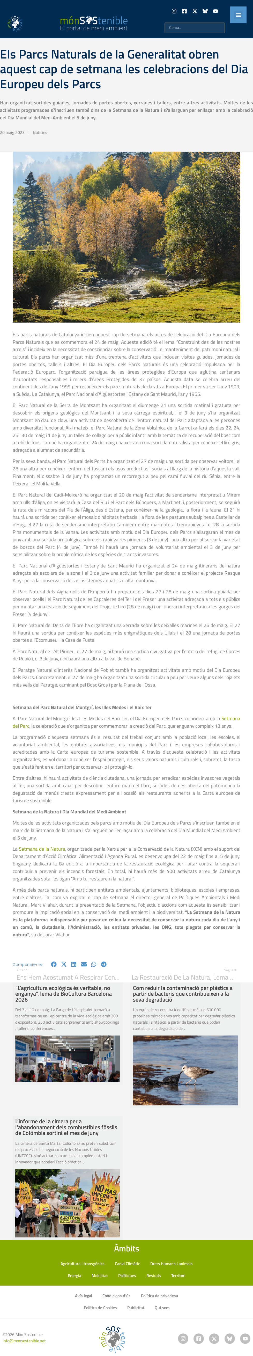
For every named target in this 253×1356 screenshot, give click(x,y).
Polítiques (127, 1275)
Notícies (40, 132)
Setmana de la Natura (42, 848)
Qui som (162, 1307)
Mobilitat (100, 1275)
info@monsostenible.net (24, 1341)
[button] (238, 15)
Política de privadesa (159, 1296)
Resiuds (153, 1275)
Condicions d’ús (116, 1296)
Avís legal (83, 1296)
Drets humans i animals (171, 1263)
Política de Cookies (100, 1307)
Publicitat (135, 1307)
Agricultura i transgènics (83, 1263)
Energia (74, 1275)
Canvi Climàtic (127, 1263)
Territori (178, 1275)
